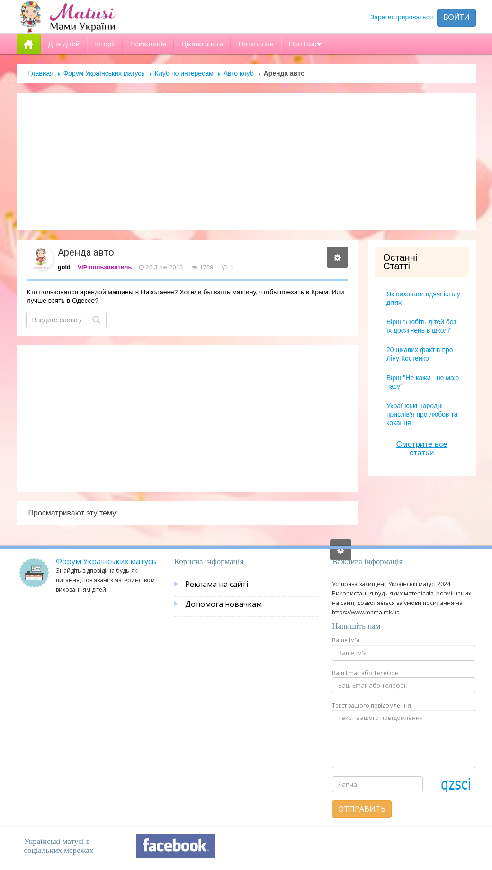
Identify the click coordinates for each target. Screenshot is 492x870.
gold (64, 267)
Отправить (361, 809)
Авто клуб (239, 73)
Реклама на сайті (216, 584)
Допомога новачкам (223, 604)
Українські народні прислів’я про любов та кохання (421, 414)
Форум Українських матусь (104, 73)
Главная (41, 73)
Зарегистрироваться (401, 17)
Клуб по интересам (184, 73)
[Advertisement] (246, 161)
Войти (456, 17)
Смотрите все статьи (421, 448)
